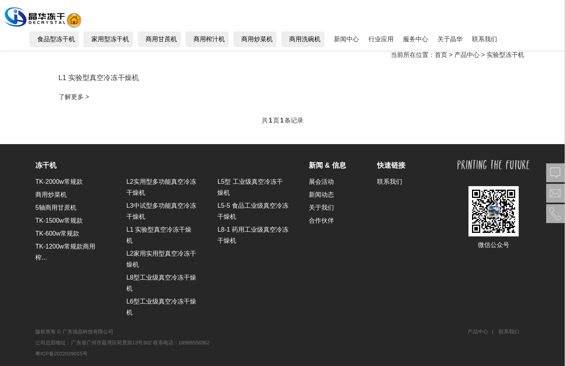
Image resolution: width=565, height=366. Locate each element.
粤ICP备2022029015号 (61, 354)
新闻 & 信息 (327, 165)
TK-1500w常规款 (59, 220)
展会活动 (321, 181)
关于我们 (321, 207)
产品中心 (478, 332)
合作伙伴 (321, 220)
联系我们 (389, 181)
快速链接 (391, 165)
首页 (441, 54)
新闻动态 (321, 194)
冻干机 (45, 165)
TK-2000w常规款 (59, 181)
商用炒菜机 (51, 194)
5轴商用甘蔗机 (56, 207)
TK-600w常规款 (57, 233)
